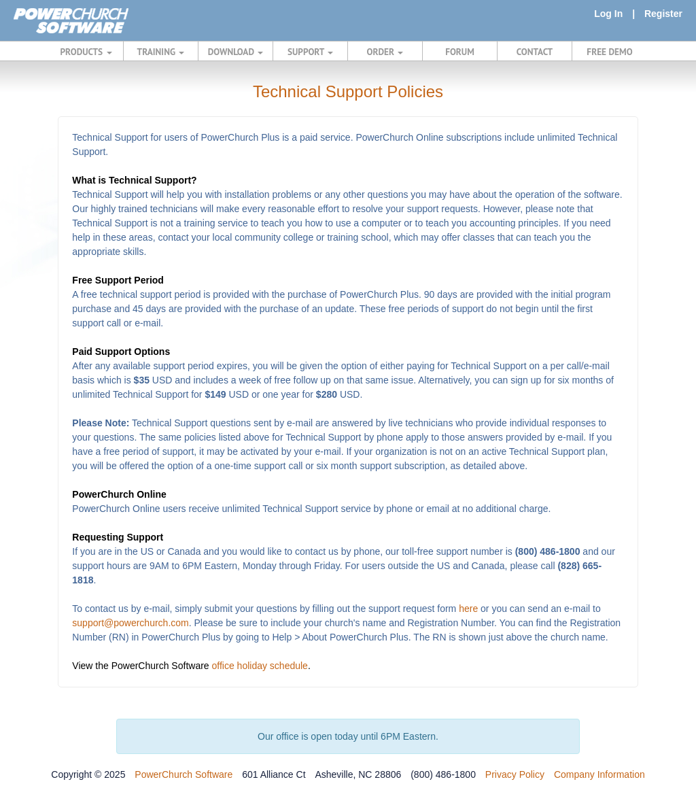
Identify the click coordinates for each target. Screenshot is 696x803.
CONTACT (535, 52)
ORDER (385, 52)
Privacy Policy (514, 774)
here (468, 608)
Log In (608, 13)
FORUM (459, 52)
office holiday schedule (260, 665)
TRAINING (161, 52)
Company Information (599, 774)
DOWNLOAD (235, 52)
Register (663, 13)
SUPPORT (310, 52)
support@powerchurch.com (130, 622)
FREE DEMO (609, 52)
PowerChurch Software (183, 774)
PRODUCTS (86, 52)
